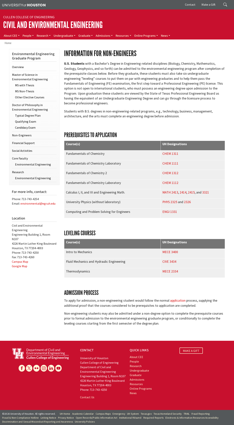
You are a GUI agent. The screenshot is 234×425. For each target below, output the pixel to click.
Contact (190, 4)
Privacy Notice (66, 417)
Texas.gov (146, 413)
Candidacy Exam (25, 127)
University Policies (85, 421)
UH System (133, 413)
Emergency (119, 413)
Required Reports (153, 417)
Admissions (103, 36)
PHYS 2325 (169, 202)
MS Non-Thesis (24, 91)
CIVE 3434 (169, 262)
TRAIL (187, 413)
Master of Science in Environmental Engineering (30, 77)
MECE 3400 (170, 252)
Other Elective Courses (29, 97)
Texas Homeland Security (168, 413)
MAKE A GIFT (191, 351)
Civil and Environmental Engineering (53, 24)
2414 (183, 192)
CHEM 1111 (170, 163)
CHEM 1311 (170, 154)
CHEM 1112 (170, 183)
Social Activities (22, 151)
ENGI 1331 (169, 212)
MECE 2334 (170, 271)
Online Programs (145, 36)
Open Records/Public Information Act (96, 417)
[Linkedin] (51, 368)
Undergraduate (63, 36)
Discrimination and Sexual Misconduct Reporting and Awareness (37, 421)
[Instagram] (44, 368)
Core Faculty (20, 158)
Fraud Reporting (201, 413)
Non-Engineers (22, 135)
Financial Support (23, 143)
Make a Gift (208, 4)
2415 (191, 192)
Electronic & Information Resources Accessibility (191, 417)
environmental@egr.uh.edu (37, 203)
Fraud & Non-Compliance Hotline (20, 417)
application (178, 300)
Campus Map (20, 261)
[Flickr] (36, 368)
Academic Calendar (83, 413)
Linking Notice (48, 417)
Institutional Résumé (130, 417)
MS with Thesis (24, 85)
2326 (187, 202)
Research (42, 36)
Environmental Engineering (33, 164)
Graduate (84, 36)
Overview (18, 67)
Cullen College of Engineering (29, 17)
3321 (205, 192)
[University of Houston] (23, 5)
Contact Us (87, 397)
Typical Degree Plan (28, 115)
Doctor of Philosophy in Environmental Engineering (30, 107)
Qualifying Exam (25, 121)
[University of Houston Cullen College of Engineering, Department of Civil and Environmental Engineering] (40, 353)
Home (8, 43)
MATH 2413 (170, 192)
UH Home (65, 413)
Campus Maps (103, 413)
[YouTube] (58, 368)
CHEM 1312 (170, 173)
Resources (122, 36)
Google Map (19, 266)
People (27, 36)
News (164, 36)
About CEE (10, 36)
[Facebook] (22, 368)
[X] (29, 368)
